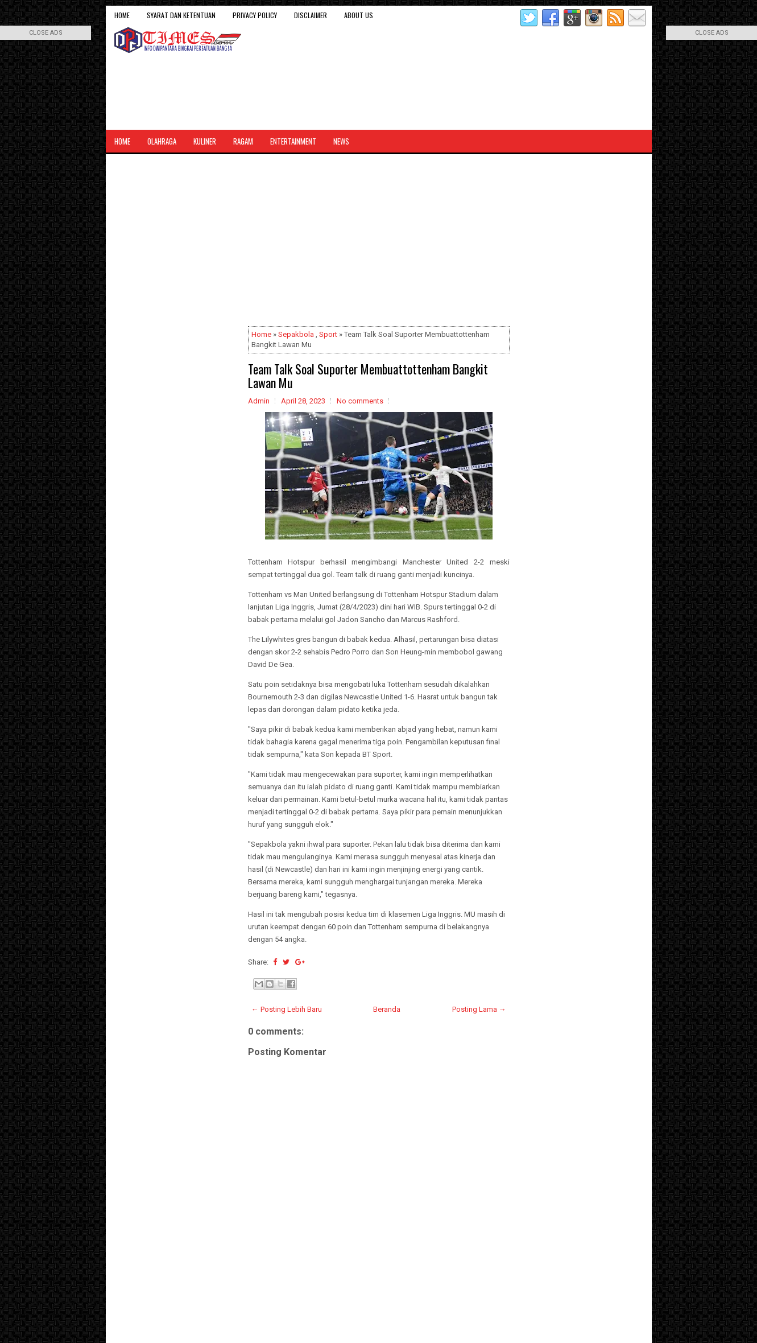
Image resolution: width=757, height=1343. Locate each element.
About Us (358, 15)
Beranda (386, 1009)
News (341, 141)
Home (122, 15)
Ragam (243, 141)
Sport (328, 334)
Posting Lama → (479, 1009)
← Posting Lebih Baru (286, 1009)
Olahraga (161, 141)
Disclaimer (310, 15)
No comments (360, 401)
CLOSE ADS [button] (46, 32)
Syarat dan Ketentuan (181, 15)
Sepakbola (296, 334)
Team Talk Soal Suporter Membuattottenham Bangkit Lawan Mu (368, 375)
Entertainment (293, 141)
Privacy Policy (255, 15)
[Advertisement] (379, 242)
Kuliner (204, 141)
